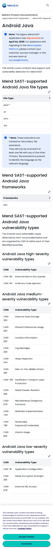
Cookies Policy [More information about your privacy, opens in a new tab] (25, 528)
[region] (26, 527)
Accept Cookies (26, 536)
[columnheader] (26, 98)
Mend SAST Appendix (42, 18)
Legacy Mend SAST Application (15, 18)
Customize (26, 544)
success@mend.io (18, 60)
